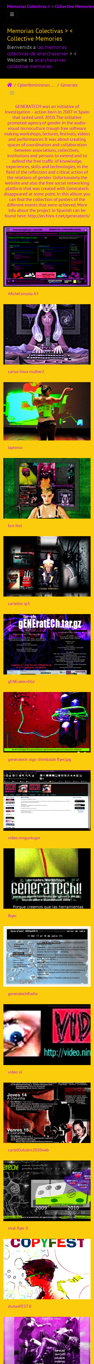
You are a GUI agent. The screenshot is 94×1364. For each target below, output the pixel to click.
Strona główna (9, 85)
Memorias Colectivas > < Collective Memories (50, 6)
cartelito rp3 (19, 603)
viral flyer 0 (18, 1228)
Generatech (72, 85)
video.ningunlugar (24, 837)
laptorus (15, 447)
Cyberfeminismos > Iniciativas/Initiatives (36, 85)
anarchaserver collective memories (36, 62)
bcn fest (15, 525)
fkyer (12, 915)
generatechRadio (23, 993)
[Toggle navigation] (12, 14)
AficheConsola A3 (23, 293)
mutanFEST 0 (19, 1306)
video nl (15, 1072)
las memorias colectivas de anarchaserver (37, 50)
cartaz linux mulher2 (26, 371)
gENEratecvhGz (21, 681)
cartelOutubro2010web (28, 1150)
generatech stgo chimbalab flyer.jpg (39, 759)
